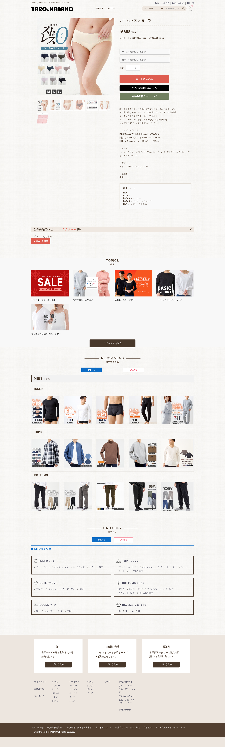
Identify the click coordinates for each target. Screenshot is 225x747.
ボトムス (56, 693)
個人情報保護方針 (55, 727)
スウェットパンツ (127, 593)
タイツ (92, 567)
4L (126, 611)
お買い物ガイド (162, 3)
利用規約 (147, 727)
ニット (122, 571)
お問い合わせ (178, 3)
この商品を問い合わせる (144, 88)
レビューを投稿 (41, 241)
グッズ (55, 701)
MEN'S (99, 8)
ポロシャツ (147, 567)
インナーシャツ (43, 567)
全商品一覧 (39, 689)
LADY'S (111, 8)
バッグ (60, 611)
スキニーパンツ (136, 589)
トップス (56, 689)
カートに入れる (144, 79)
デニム (122, 589)
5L (133, 611)
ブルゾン (40, 589)
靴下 (101, 567)
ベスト (82, 589)
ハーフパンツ (168, 589)
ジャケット (53, 589)
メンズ (55, 682)
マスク (70, 611)
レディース (74, 682)
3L (120, 611)
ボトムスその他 (146, 593)
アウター (56, 685)
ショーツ (148, 201)
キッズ (90, 682)
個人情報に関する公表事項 (79, 727)
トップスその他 (136, 571)
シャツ (184, 567)
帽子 (38, 611)
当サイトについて (103, 727)
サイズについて (126, 685)
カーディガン (69, 589)
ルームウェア (79, 567)
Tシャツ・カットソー (128, 567)
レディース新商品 (139, 204)
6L (139, 611)
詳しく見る (58, 664)
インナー (137, 198)
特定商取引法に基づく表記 (128, 727)
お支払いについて (127, 696)
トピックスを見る (112, 343)
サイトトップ (40, 682)
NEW (125, 193)
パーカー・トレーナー (167, 567)
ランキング (39, 696)
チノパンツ (152, 589)
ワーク (107, 682)
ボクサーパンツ (61, 567)
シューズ (48, 611)
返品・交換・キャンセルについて (171, 727)
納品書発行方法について (144, 96)
